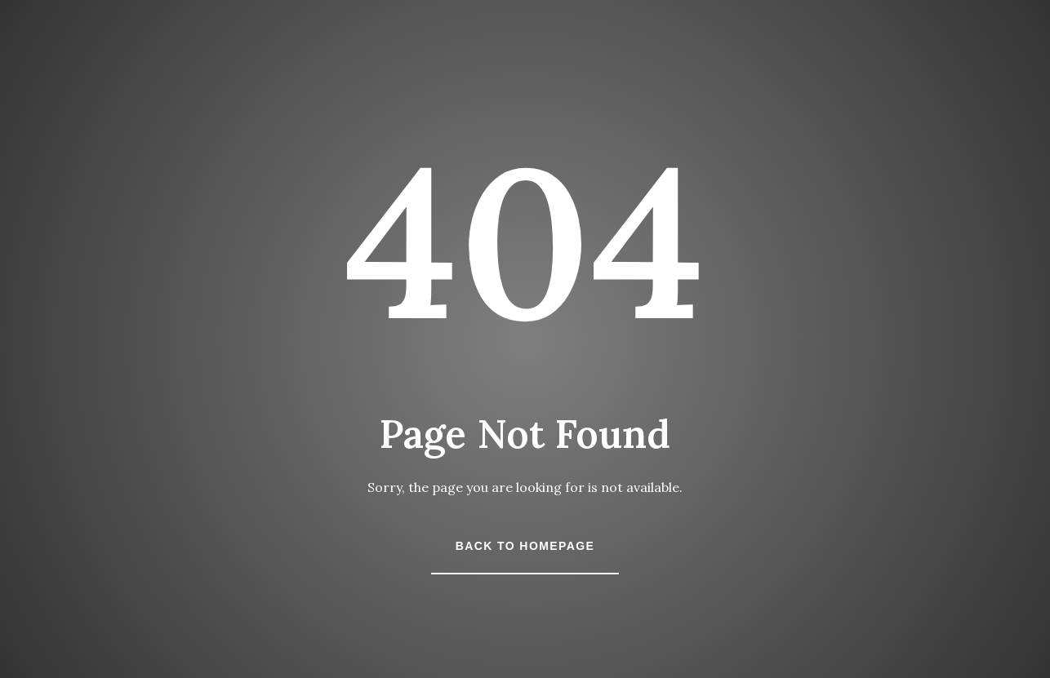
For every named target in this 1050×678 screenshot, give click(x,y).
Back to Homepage (525, 545)
